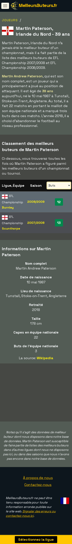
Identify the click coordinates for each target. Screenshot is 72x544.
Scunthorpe (11, 228)
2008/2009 (36, 202)
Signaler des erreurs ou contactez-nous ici (30, 515)
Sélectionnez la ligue (36, 539)
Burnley (8, 207)
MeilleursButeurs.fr (38, 5)
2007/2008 (35, 223)
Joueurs (10, 20)
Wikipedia (45, 358)
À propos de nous (38, 479)
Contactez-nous (38, 486)
